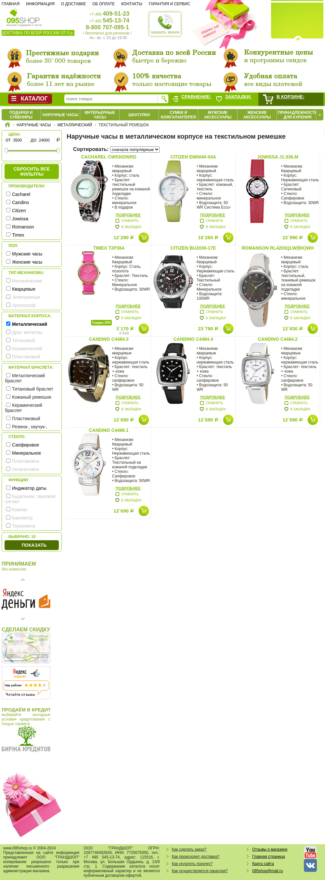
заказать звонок (165, 24)
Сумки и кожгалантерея (178, 114)
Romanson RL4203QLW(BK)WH (278, 248)
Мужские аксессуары (218, 114)
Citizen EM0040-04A (193, 156)
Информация (40, 4)
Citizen (19, 210)
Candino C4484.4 (193, 339)
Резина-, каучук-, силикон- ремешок (26, 429)
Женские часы (27, 262)
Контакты (131, 4)
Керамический (27, 348)
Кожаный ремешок (31, 397)
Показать (34, 545)
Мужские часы (27, 253)
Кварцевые (23, 289)
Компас (20, 509)
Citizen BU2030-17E (193, 248)
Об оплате (103, 4)
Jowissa (20, 218)
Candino (20, 202)
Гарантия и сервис (169, 4)
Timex (18, 235)
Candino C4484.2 (277, 339)
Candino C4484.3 (108, 339)
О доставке (73, 4)
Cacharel (21, 194)
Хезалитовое (25, 469)
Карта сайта (263, 863)
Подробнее (128, 215)
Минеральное (26, 453)
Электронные (26, 297)
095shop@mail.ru (267, 871)
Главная (11, 4)
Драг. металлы (27, 332)
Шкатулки (139, 115)
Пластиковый (26, 356)
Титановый (23, 340)
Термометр (23, 526)
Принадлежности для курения (297, 114)
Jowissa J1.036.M (277, 156)
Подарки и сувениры (21, 114)
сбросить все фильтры (32, 171)
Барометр (22, 517)
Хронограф (24, 305)
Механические (27, 280)
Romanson (23, 226)
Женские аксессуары (257, 114)
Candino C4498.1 (108, 430)
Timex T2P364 (108, 248)
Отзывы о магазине (269, 849)
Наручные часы (60, 115)
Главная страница (268, 856)
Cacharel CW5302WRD (108, 156)
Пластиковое (25, 461)
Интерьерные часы (99, 114)
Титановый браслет (32, 389)
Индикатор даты (29, 488)
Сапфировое (25, 444)
